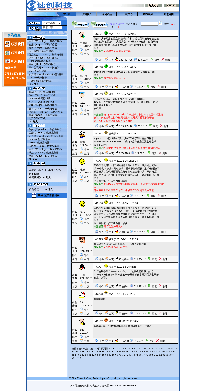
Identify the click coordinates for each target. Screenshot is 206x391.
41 (126, 351)
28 (83, 351)
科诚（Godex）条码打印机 (43, 115)
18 (155, 348)
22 (168, 348)
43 (133, 351)
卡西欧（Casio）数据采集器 (44, 146)
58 (79, 354)
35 (106, 351)
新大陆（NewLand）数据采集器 (46, 136)
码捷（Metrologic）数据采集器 (45, 149)
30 (90, 351)
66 (106, 354)
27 (79, 351)
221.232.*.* (86, 278)
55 (173, 351)
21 (165, 348)
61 (90, 354)
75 (136, 354)
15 (145, 348)
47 (147, 351)
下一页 (78, 357)
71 (123, 354)
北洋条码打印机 (37, 118)
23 (172, 348)
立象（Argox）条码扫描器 (43, 44)
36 (110, 351)
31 (93, 351)
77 (143, 354)
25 (73, 351)
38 (116, 351)
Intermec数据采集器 (39, 139)
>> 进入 (34, 84)
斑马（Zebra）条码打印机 (43, 108)
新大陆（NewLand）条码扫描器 (46, 74)
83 (163, 354)
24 (175, 348)
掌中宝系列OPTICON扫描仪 (44, 67)
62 (93, 354)
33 (100, 351)
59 (83, 354)
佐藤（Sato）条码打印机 (42, 95)
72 (126, 354)
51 (160, 351)
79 (150, 354)
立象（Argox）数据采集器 (43, 155)
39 (120, 351)
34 (103, 351)
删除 (165, 59)
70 (120, 354)
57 (76, 354)
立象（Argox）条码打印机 (43, 105)
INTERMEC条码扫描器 (41, 51)
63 (96, 354)
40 (123, 351)
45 (140, 351)
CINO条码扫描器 (38, 77)
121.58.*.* (85, 145)
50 (157, 351)
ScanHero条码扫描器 (40, 81)
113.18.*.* (85, 45)
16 (148, 348)
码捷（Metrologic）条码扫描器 (45, 41)
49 (153, 351)
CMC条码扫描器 (37, 71)
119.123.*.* (86, 305)
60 (86, 354)
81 (157, 354)
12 (135, 348)
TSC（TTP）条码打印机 (42, 92)
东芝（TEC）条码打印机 (42, 101)
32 (96, 351)
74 (133, 354)
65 (103, 354)
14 (142, 348)
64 (100, 354)
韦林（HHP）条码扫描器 (42, 64)
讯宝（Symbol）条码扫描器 (44, 57)
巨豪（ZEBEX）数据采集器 (43, 132)
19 (158, 348)
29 (86, 351)
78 (147, 354)
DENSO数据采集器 (39, 142)
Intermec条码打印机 (39, 98)
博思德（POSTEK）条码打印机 (46, 111)
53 (167, 351)
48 (150, 351)
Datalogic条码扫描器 (40, 61)
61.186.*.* (85, 172)
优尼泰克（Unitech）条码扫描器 (46, 54)
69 (116, 354)
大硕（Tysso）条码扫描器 (43, 48)
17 (152, 348)
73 (130, 354)
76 (140, 354)
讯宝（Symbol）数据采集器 (44, 152)
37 (113, 351)
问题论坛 (36, 189)
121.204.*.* (86, 251)
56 (73, 354)
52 (163, 351)
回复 (154, 59)
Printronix (34, 173)
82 (160, 354)
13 (138, 348)
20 (162, 348)
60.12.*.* (84, 106)
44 (136, 351)
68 (113, 354)
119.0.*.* (84, 332)
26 (76, 351)
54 (170, 351)
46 (143, 351)
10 (128, 348)
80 (153, 354)
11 (131, 348)
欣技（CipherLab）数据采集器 (45, 129)
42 (130, 351)
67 (110, 354)
